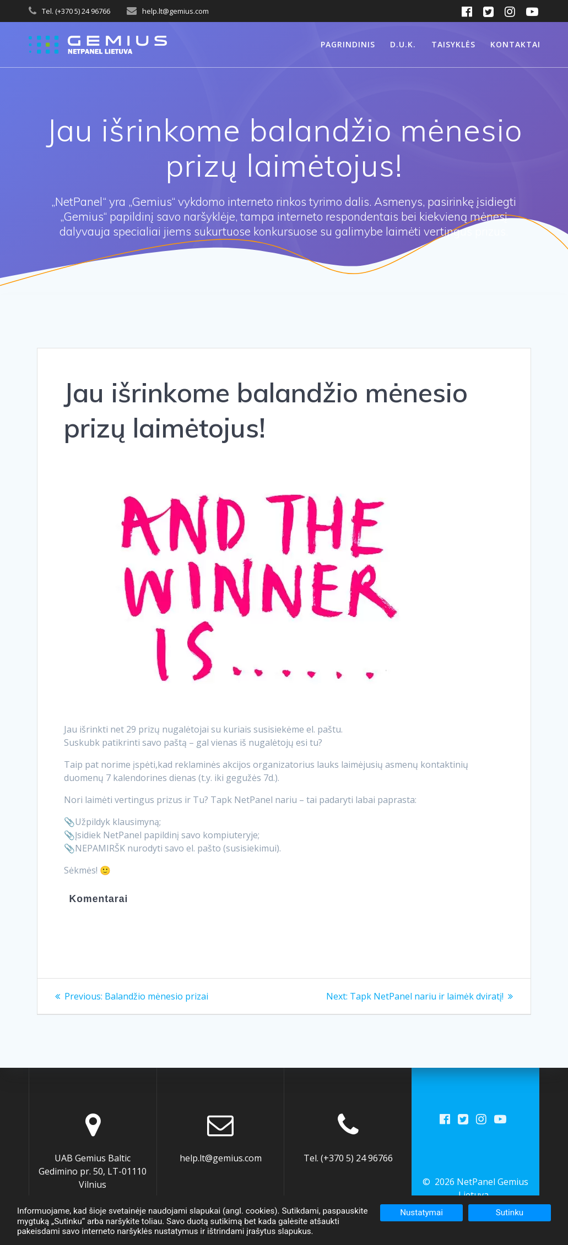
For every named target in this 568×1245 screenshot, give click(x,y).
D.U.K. (403, 44)
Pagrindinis (348, 44)
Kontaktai (515, 44)
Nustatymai (421, 1212)
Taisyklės (453, 44)
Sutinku (510, 1212)
